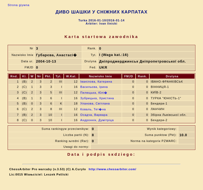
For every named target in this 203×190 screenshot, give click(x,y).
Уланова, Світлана (95, 103)
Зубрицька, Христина (97, 98)
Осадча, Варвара (94, 114)
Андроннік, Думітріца (97, 120)
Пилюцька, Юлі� (94, 92)
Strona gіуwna (19, 5)
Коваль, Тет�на (93, 109)
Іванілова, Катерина (96, 81)
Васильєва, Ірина (94, 86)
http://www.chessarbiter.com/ (112, 169)
